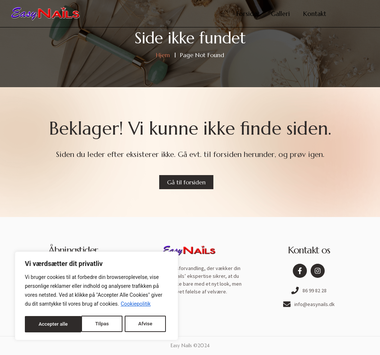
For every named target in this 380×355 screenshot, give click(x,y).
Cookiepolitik (136, 306)
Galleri (280, 14)
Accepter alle (140, 324)
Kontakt (314, 14)
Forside (247, 14)
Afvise (88, 324)
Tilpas (45, 324)
